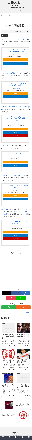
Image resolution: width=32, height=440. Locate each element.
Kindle (15, 63)
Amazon (15, 59)
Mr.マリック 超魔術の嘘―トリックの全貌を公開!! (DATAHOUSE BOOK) (16, 118)
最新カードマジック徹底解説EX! (13, 175)
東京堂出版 (4, 209)
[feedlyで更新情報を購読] (8, 307)
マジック (4, 35)
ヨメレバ (18, 54)
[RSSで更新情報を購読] (23, 307)
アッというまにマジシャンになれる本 (14, 39)
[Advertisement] (16, 270)
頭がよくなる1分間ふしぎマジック (13, 73)
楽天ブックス (15, 135)
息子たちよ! (6, 145)
